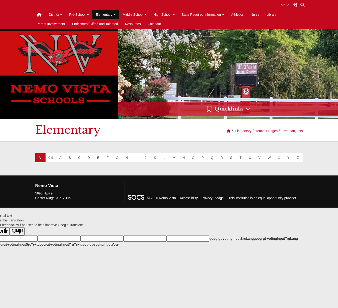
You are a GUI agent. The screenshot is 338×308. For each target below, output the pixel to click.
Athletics (237, 14)
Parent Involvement (51, 24)
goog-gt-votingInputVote (100, 244)
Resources (133, 24)
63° (284, 5)
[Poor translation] (17, 231)
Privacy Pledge (213, 198)
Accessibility (189, 198)
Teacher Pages (266, 131)
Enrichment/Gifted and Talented (95, 24)
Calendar (154, 24)
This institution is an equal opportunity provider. (262, 198)
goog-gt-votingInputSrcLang (231, 238)
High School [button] (164, 14)
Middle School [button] (134, 14)
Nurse (255, 14)
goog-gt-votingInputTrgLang (276, 238)
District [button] (55, 14)
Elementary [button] (106, 14)
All (40, 158)
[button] (228, 109)
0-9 (50, 158)
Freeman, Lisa (292, 131)
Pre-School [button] (79, 14)
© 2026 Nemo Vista (161, 198)
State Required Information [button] (203, 14)
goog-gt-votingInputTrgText (59, 244)
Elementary (243, 131)
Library (271, 14)
